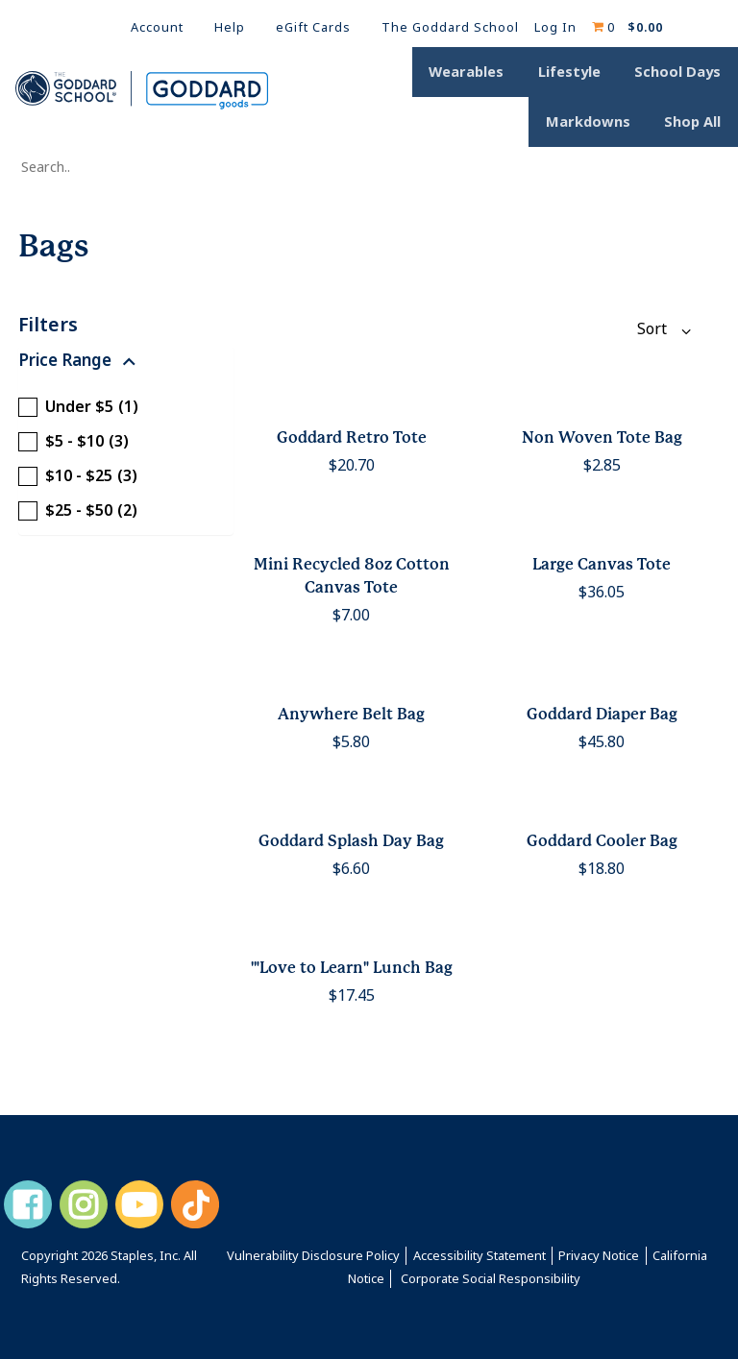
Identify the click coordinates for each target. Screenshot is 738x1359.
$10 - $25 (77, 476)
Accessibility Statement (479, 1256)
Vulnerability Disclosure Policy (313, 1256)
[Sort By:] (651, 329)
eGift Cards (313, 27)
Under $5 (78, 407)
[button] (126, 365)
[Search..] (111, 168)
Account (157, 27)
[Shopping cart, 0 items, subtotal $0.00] (627, 27)
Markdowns (601, 120)
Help (229, 27)
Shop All (697, 120)
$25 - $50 (77, 510)
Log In (555, 27)
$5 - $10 (73, 441)
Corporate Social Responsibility (490, 1279)
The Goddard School (450, 27)
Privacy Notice (598, 1256)
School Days (682, 73)
